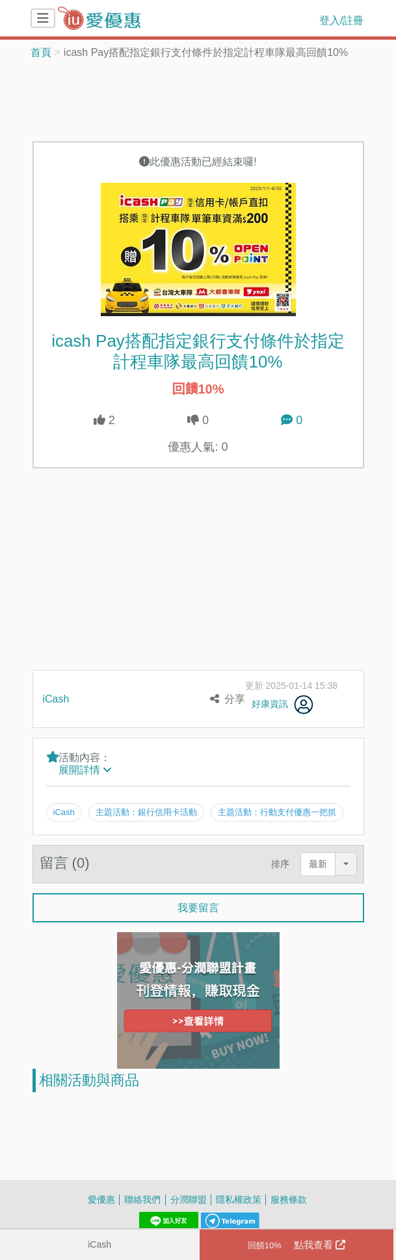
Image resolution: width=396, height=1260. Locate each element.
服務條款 (289, 1198)
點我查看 (296, 1245)
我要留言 (198, 906)
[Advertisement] (198, 98)
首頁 (41, 52)
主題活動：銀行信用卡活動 (146, 812)
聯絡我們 (142, 1198)
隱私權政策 (238, 1198)
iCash (99, 1244)
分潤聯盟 (188, 1198)
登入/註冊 (341, 20)
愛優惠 (101, 1198)
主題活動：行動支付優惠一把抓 (277, 812)
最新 (318, 863)
